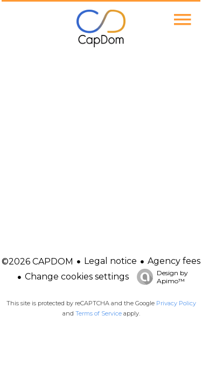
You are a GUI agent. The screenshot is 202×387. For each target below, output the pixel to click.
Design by (159, 277)
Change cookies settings (77, 276)
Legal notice (110, 261)
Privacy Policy (176, 303)
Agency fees (174, 261)
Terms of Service (98, 313)
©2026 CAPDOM (37, 261)
